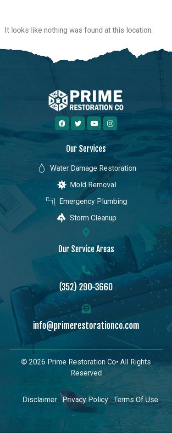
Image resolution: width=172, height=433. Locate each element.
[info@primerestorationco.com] (86, 308)
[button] (155, 18)
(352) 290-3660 (86, 287)
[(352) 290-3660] (86, 270)
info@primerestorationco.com (86, 325)
